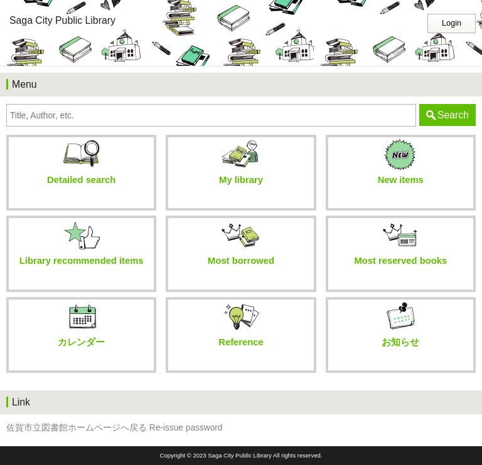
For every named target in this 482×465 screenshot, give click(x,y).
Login (451, 23)
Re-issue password (186, 427)
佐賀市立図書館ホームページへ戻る (76, 427)
